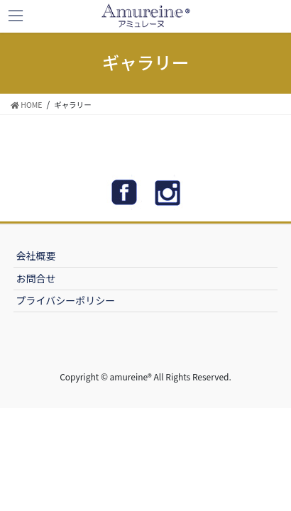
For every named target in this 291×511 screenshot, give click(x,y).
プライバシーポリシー (66, 300)
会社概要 (36, 255)
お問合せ (36, 278)
